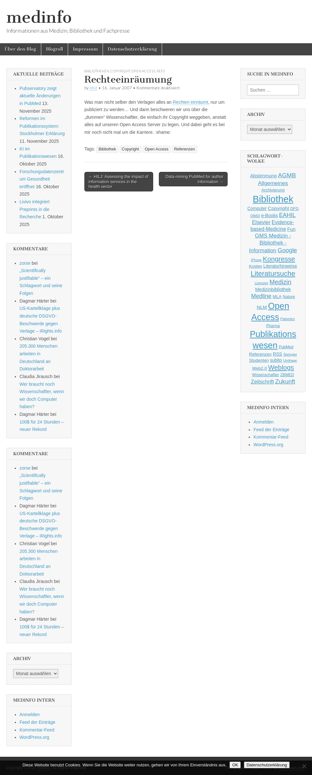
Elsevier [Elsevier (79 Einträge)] (261, 222)
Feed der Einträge (37, 722)
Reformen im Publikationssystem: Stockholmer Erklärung (42, 126)
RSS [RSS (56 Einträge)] (277, 354)
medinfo (39, 17)
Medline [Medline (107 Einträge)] (261, 296)
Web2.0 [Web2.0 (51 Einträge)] (259, 368)
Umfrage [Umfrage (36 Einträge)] (290, 360)
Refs (161, 71)
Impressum (85, 49)
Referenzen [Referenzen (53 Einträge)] (260, 354)
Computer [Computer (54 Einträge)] (257, 208)
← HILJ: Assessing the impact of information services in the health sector (118, 181)
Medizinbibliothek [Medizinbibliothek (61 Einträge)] (273, 289)
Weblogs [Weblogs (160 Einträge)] (281, 367)
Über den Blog (20, 49)
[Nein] (304, 766)
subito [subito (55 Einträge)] (276, 360)
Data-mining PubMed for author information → (194, 179)
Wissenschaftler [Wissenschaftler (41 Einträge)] (265, 375)
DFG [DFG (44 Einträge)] (294, 208)
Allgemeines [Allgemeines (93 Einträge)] (273, 183)
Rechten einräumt (190, 102)
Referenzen (184, 149)
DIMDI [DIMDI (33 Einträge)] (255, 216)
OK (235, 765)
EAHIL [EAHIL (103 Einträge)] (287, 215)
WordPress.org (34, 737)
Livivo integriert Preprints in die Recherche (35, 209)
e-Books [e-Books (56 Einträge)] (269, 215)
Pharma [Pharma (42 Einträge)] (273, 326)
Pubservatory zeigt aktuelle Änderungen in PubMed (40, 96)
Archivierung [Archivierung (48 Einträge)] (273, 190)
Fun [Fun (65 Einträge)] (291, 229)
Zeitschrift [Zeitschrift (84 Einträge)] (262, 382)
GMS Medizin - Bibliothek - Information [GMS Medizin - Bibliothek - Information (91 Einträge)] (270, 243)
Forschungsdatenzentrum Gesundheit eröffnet (42, 179)
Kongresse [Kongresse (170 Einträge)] (279, 258)
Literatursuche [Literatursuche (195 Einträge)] (273, 274)
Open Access (143, 71)
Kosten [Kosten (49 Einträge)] (255, 266)
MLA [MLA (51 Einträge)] (277, 296)
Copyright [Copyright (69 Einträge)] (278, 208)
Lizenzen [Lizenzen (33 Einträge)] (261, 283)
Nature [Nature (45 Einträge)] (289, 297)
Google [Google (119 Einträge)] (287, 250)
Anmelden (30, 714)
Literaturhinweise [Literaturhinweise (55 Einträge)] (280, 266)
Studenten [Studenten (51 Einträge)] (259, 360)
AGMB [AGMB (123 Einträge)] (287, 175)
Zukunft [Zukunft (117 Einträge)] (285, 381)
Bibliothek (107, 149)
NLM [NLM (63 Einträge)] (262, 307)
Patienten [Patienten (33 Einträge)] (287, 319)
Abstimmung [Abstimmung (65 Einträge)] (263, 175)
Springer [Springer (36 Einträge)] (290, 354)
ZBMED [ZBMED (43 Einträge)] (287, 375)
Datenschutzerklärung (132, 49)
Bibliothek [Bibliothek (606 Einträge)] (273, 199)
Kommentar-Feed (37, 729)
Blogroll (54, 49)
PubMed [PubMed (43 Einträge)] (286, 347)
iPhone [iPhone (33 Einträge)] (256, 260)
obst (94, 87)
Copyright (120, 71)
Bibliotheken (96, 71)
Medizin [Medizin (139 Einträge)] (280, 282)
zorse (25, 263)
